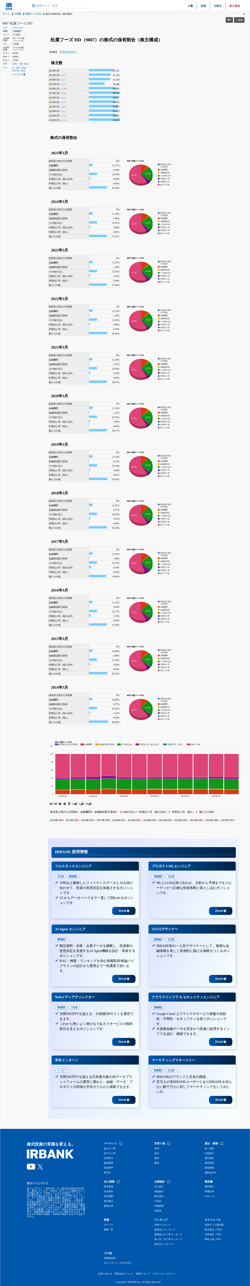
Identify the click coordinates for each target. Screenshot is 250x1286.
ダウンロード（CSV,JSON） (118, 1263)
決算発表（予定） (214, 1234)
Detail (123, 910)
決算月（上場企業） (215, 1225)
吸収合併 (108, 1206)
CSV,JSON (18, 74)
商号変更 (108, 1187)
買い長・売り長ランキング (168, 1239)
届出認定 (209, 1158)
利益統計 (159, 1191)
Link (5, 67)
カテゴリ (108, 1225)
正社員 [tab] (60, 876)
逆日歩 (107, 1173)
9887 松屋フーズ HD (17, 23)
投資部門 (108, 1168)
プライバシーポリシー (164, 1274)
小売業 (17, 14)
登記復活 (108, 1201)
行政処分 (209, 1153)
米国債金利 (110, 1258)
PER (5, 34)
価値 (22, 70)
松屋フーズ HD (33, 14)
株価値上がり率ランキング (168, 1234)
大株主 (218, 5)
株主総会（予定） (214, 1230)
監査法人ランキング (164, 1230)
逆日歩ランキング (163, 1244)
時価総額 (159, 1206)
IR (13, 68)
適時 (26, 64)
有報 (14, 64)
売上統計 (159, 1187)
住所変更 (108, 1191)
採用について (143, 1274)
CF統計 (158, 1201)
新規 (156, 1158)
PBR (5, 44)
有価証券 (209, 1191)
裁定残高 (108, 1163)
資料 (5, 63)
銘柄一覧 (108, 1230)
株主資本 (159, 1196)
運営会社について (124, 1274)
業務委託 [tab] (73, 876)
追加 (239, 20)
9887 (5, 27)
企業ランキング (162, 1225)
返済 (156, 1153)
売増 (156, 1148)
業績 (24, 68)
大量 (190, 5)
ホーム (6, 14)
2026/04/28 (17, 27)
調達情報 (209, 1168)
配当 (5, 53)
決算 (18, 68)
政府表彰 (209, 1163)
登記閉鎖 (108, 1196)
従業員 (157, 1211)
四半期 (15, 70)
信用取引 (108, 1158)
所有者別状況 (68, 52)
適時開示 (209, 1187)
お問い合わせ (105, 1274)
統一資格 (209, 1148)
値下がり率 (110, 1153)
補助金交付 (210, 1173)
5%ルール (210, 1196)
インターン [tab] (62, 1070)
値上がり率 (110, 1148)
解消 (156, 1163)
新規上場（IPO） (213, 1239)
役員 (203, 5)
